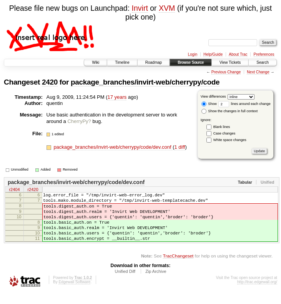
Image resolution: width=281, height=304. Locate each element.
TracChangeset (178, 267)
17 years (117, 97)
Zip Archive (155, 283)
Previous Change (226, 72)
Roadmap (153, 62)
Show (209, 104)
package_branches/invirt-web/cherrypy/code (145, 82)
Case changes (224, 133)
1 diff (180, 147)
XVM (167, 8)
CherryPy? (79, 121)
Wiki (95, 62)
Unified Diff (125, 283)
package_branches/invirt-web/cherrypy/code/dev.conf (113, 147)
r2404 (14, 190)
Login (192, 54)
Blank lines (221, 127)
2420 (50, 82)
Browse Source (191, 62)
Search (262, 62)
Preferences (264, 54)
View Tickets (230, 62)
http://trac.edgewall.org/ (257, 293)
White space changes (229, 140)
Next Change (258, 72)
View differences (213, 96)
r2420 (32, 190)
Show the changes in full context (229, 111)
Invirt (140, 8)
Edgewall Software (74, 293)
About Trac (238, 54)
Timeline (122, 62)
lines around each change (244, 104)
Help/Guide (213, 54)
